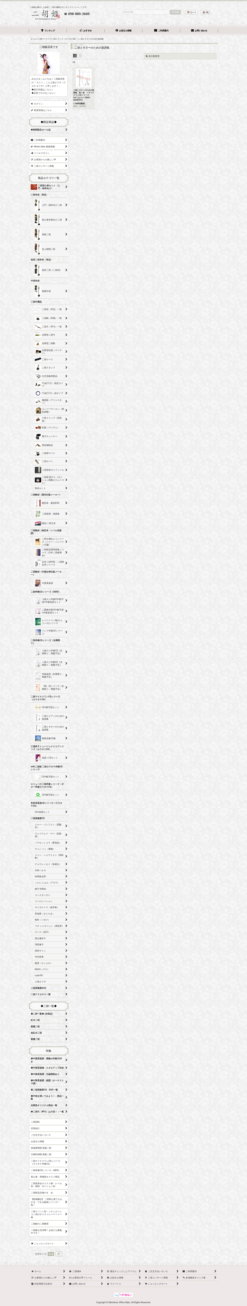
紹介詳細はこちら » (43, 89)
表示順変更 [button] (153, 56)
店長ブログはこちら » (44, 93)
